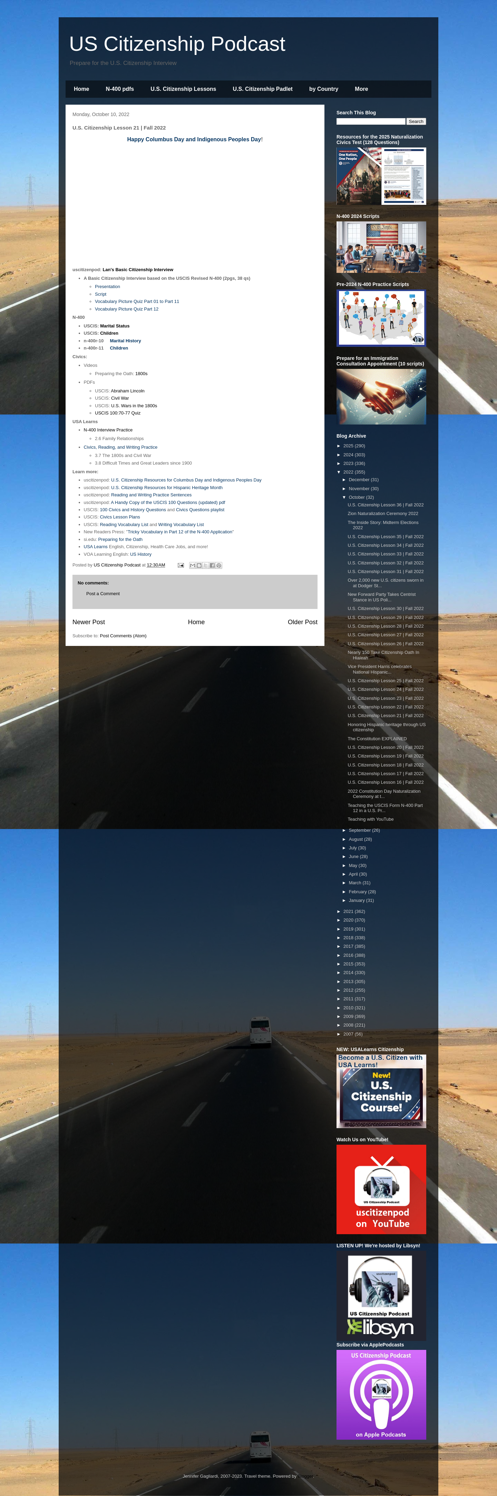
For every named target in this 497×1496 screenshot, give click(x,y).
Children (109, 333)
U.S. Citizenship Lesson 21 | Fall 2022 (385, 715)
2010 (349, 1007)
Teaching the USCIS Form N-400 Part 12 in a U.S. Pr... (385, 808)
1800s (141, 373)
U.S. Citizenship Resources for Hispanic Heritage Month (167, 487)
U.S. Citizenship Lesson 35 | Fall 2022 (385, 536)
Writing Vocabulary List (181, 524)
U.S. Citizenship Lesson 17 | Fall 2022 (385, 773)
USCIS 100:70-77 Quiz (117, 413)
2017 (349, 946)
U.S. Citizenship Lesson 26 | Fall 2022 (385, 643)
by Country (323, 89)
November (360, 488)
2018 (349, 937)
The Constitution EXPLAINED (377, 738)
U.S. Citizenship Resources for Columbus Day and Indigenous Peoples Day (186, 480)
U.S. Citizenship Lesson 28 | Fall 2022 (385, 626)
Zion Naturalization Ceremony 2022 (383, 513)
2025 (349, 445)
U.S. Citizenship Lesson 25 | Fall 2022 (385, 680)
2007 (349, 1034)
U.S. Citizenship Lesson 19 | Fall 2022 (385, 756)
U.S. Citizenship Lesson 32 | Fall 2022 (385, 562)
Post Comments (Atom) (123, 635)
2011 (349, 998)
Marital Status (114, 325)
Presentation (107, 286)
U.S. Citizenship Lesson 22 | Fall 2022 (385, 706)
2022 (349, 472)
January (357, 900)
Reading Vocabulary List (124, 524)
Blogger (305, 1476)
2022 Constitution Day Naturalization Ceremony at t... (384, 794)
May (354, 865)
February (358, 891)
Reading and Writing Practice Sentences (151, 494)
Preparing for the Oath (120, 539)
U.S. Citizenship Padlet (263, 89)
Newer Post (88, 622)
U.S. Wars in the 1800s (134, 405)
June (354, 856)
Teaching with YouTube (370, 819)
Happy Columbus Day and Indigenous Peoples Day (194, 139)
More (361, 89)
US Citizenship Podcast (177, 43)
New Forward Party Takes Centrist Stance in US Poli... (382, 597)
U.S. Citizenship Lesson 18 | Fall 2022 (385, 765)
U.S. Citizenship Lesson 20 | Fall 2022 (385, 747)
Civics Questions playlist (200, 509)
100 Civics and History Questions (133, 509)
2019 (349, 929)
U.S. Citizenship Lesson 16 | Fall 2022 (385, 782)
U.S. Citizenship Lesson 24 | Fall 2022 (385, 689)
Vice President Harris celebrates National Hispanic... (379, 669)
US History (141, 554)
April (354, 874)
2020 (349, 920)
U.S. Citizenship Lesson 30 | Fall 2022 (385, 608)
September (360, 830)
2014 (349, 972)
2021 (349, 911)
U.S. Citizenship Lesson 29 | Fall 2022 (385, 617)
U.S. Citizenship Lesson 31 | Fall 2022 (385, 571)
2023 (349, 463)
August (356, 839)
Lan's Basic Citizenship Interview (138, 269)
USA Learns (96, 546)
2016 (349, 955)
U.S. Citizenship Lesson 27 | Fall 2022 (385, 634)
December (360, 479)
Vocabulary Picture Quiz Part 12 (126, 309)
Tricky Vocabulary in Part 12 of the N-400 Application (180, 531)
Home (81, 89)
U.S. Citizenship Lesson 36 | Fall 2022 (385, 504)
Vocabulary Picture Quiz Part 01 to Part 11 (137, 301)
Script (100, 294)
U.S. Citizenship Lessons (183, 89)
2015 (349, 963)
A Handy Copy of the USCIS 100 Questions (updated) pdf (168, 502)
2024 (349, 454)
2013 (349, 981)
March (356, 882)
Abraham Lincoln (128, 390)
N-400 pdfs (120, 89)
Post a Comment (103, 593)
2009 (349, 1016)
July (353, 847)
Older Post (303, 622)
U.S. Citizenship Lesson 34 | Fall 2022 (385, 545)
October (357, 497)
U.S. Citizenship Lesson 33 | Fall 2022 (385, 553)
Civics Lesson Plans (120, 517)
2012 (349, 990)
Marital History (125, 340)
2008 (349, 1025)
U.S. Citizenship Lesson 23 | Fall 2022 (385, 698)
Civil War (120, 398)
